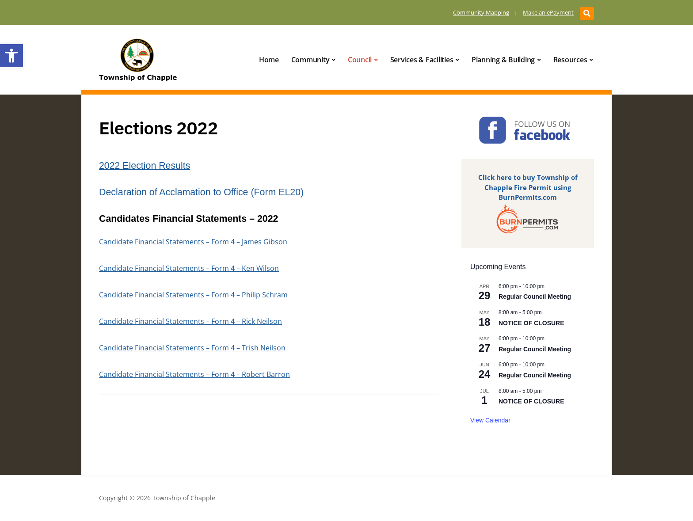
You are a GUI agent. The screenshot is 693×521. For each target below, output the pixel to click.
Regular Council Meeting (535, 296)
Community (310, 60)
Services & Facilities (421, 60)
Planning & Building (503, 60)
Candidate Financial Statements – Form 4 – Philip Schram (193, 295)
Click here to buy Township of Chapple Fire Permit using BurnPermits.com (528, 187)
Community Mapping (480, 12)
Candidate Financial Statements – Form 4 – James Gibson (193, 242)
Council (360, 60)
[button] (11, 55)
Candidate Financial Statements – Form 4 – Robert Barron (194, 374)
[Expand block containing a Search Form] (587, 13)
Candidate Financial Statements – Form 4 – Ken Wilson (189, 268)
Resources (570, 60)
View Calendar (490, 420)
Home (269, 60)
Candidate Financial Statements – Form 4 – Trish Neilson (192, 348)
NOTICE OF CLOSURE (531, 323)
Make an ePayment (547, 12)
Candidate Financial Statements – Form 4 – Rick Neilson (190, 321)
